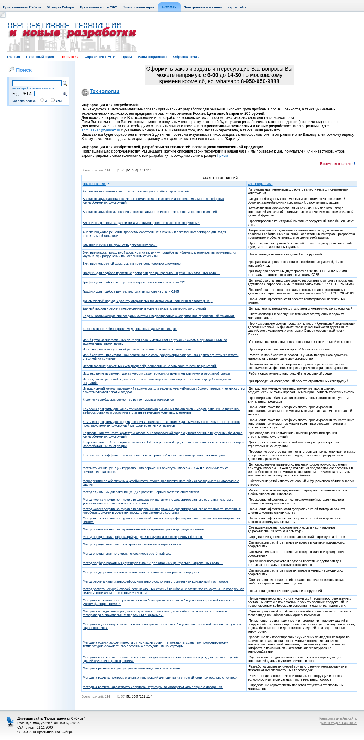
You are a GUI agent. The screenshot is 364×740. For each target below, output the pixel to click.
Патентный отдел (40, 57)
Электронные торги (138, 7)
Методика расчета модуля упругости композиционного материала (132, 668)
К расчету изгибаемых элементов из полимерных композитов (129, 399)
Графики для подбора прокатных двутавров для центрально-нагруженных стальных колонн (151, 273)
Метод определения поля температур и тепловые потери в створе (133, 544)
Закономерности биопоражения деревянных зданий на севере (130, 329)
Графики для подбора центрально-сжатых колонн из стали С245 (131, 291)
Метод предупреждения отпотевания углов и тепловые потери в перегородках (142, 572)
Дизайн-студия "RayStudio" (338, 723)
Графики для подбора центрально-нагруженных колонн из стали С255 (135, 282)
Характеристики (262, 184)
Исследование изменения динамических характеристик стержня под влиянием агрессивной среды (157, 373)
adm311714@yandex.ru (100, 130)
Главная (13, 57)
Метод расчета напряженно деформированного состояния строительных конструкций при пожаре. (156, 581)
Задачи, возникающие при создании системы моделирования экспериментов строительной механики (159, 316)
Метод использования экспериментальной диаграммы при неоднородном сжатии (144, 529)
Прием (126, 57)
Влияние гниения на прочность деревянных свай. (120, 245)
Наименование (96, 184)
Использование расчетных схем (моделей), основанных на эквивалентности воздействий (150, 366)
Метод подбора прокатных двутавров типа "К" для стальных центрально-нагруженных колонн (153, 563)
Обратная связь (186, 57)
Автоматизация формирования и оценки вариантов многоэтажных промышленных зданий (150, 211)
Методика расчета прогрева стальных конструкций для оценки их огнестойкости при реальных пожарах (161, 677)
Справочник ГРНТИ (100, 57)
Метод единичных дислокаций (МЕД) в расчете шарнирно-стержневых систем (141, 492)
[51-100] (132, 170)
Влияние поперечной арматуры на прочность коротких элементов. (132, 263)
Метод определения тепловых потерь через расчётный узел (128, 553)
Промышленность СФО (98, 7)
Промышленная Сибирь (22, 7)
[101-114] (145, 170)
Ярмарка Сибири (60, 7)
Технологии (69, 57)
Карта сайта (237, 7)
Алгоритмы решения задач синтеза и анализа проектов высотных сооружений (141, 223)
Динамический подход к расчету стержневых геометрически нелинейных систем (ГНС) (148, 301)
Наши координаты (152, 57)
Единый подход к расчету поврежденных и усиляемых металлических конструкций (145, 308)
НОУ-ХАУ (169, 7)
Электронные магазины (203, 7)
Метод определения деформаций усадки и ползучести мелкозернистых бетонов (143, 537)
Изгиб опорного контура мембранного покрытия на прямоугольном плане (138, 349)
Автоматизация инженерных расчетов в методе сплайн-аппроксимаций (136, 191)
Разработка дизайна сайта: (338, 718)
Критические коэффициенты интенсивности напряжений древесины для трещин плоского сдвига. (156, 455)
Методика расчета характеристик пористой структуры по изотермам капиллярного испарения (153, 687)
